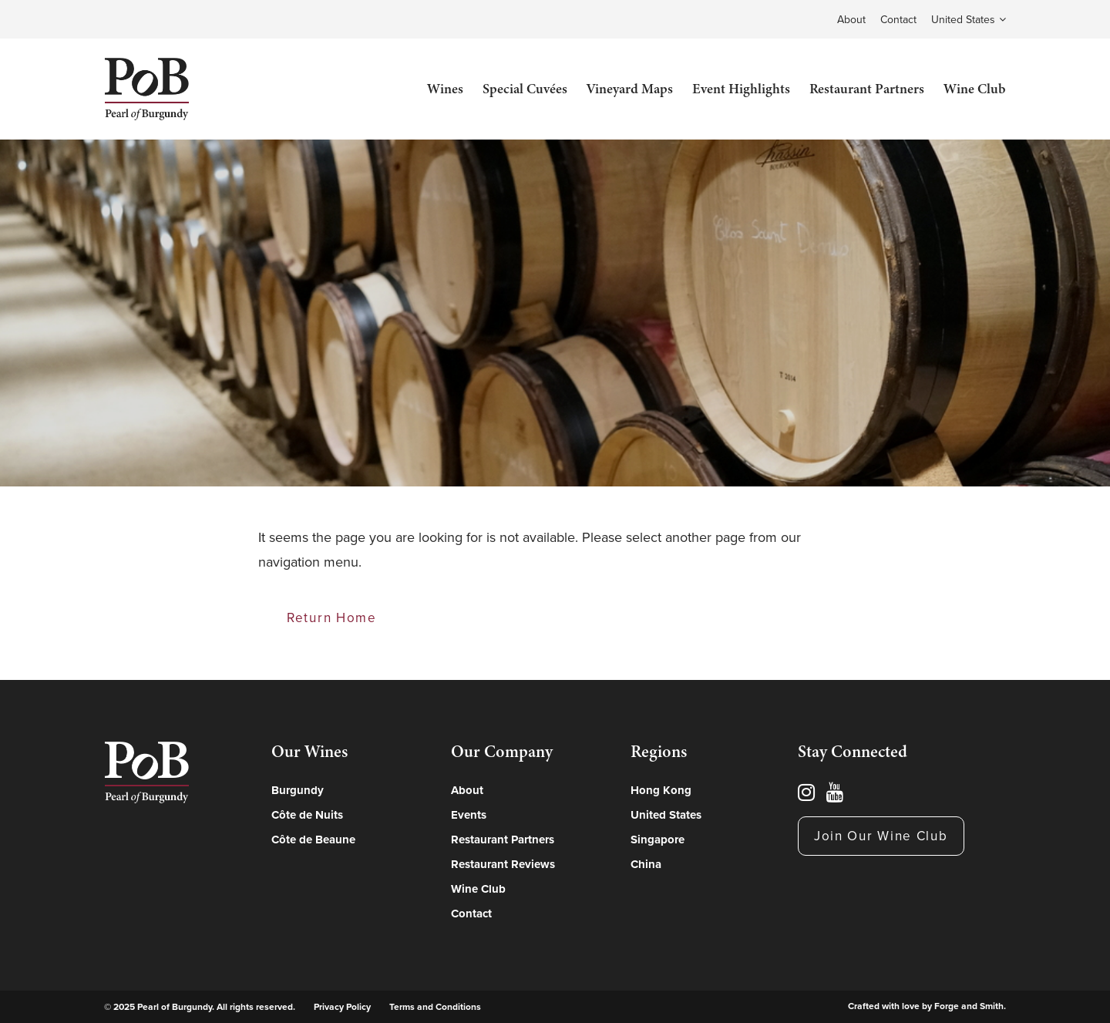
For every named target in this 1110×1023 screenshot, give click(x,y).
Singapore (657, 839)
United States (963, 19)
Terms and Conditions (435, 1006)
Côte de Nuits (307, 815)
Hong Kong (661, 790)
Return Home (332, 618)
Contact (898, 19)
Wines (445, 88)
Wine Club (975, 88)
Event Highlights (741, 88)
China (646, 864)
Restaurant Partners (866, 88)
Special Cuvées (525, 88)
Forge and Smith (969, 1006)
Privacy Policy (342, 1006)
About (851, 19)
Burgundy (297, 790)
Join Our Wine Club (881, 836)
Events (468, 815)
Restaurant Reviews (503, 864)
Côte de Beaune (313, 839)
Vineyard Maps (630, 88)
